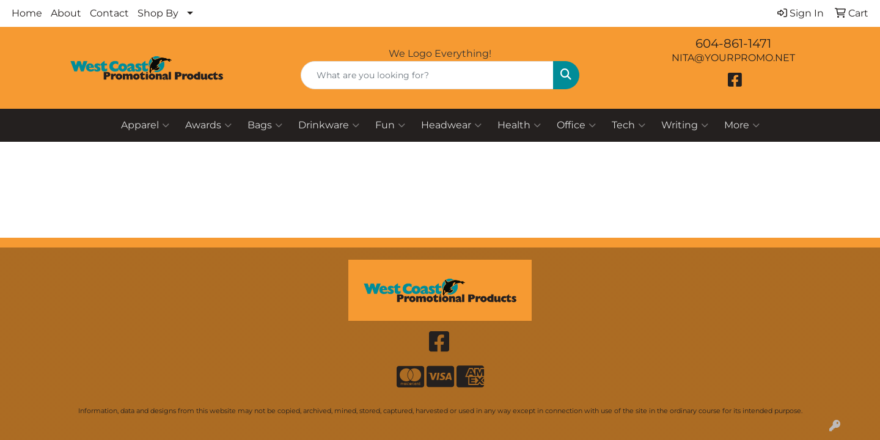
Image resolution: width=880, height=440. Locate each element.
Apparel (145, 125)
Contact (109, 13)
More (742, 125)
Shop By (158, 13)
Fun (390, 125)
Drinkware (328, 125)
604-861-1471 (733, 43)
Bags (265, 125)
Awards (208, 125)
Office (576, 125)
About (66, 13)
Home (27, 13)
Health (519, 125)
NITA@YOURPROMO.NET (733, 58)
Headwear (451, 125)
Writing (684, 125)
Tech (628, 125)
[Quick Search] (427, 75)
